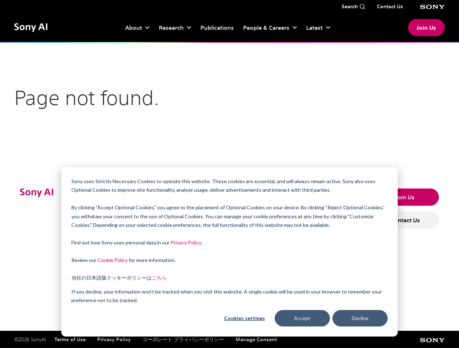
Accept (302, 318)
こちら (159, 278)
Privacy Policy (186, 242)
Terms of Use (70, 339)
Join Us (426, 27)
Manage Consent (256, 339)
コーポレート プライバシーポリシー (183, 339)
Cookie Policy (113, 260)
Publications (217, 27)
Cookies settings (244, 318)
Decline (360, 318)
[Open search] (353, 6)
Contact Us (405, 220)
